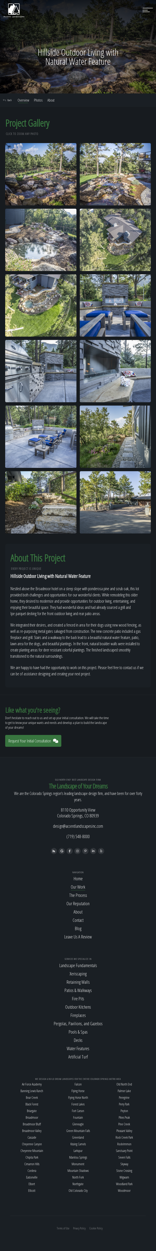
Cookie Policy (96, 1228)
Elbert (32, 1184)
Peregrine (124, 1097)
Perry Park (124, 1104)
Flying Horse (78, 1091)
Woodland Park (124, 1184)
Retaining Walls (78, 982)
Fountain (78, 1117)
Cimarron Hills (31, 1164)
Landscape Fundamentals (78, 965)
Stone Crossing (124, 1170)
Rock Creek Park (124, 1137)
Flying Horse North (78, 1097)
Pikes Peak (124, 1117)
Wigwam (124, 1177)
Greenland (78, 1137)
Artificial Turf (78, 1057)
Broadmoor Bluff (32, 1124)
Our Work (78, 887)
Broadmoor (32, 1117)
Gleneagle (78, 1124)
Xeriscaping (78, 973)
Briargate (32, 1111)
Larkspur (78, 1150)
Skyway (124, 1164)
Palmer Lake (124, 1091)
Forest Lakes (78, 1104)
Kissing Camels (78, 1144)
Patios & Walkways (78, 990)
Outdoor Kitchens (78, 1007)
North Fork (78, 1177)
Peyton (124, 1111)
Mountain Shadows (78, 1170)
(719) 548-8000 (78, 836)
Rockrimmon (124, 1144)
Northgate (78, 1184)
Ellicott (31, 1190)
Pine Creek (124, 1124)
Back (7, 100)
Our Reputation (78, 903)
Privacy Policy (79, 1228)
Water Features (78, 1048)
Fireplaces (78, 1015)
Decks (78, 1040)
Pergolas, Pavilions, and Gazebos (78, 1023)
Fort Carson (78, 1111)
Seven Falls (124, 1157)
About (50, 100)
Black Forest (31, 1104)
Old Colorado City (78, 1190)
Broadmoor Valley (31, 1130)
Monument (78, 1164)
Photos (38, 100)
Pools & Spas (78, 1032)
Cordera (32, 1170)
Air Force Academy (32, 1084)
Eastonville (31, 1177)
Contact (78, 920)
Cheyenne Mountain (32, 1150)
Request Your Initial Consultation (33, 741)
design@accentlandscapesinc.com (78, 826)
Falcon (78, 1084)
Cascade (32, 1137)
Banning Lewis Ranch (32, 1091)
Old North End (124, 1084)
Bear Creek (32, 1097)
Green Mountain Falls (78, 1130)
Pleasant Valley (124, 1130)
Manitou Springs (78, 1157)
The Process (78, 895)
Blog (78, 928)
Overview (23, 100)
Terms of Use (63, 1228)
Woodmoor (124, 1190)
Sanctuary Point (124, 1150)
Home (78, 878)
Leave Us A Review (78, 936)
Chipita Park (31, 1157)
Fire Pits (78, 998)
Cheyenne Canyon (32, 1144)
